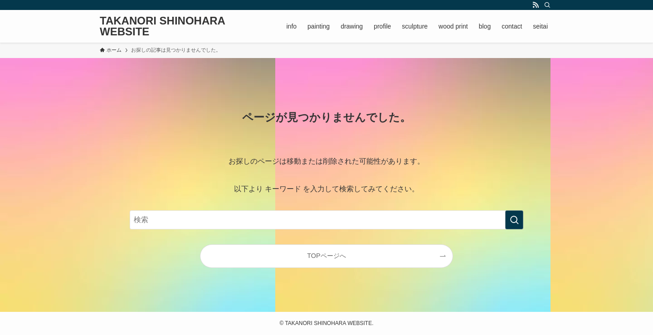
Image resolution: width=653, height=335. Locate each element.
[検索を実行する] (514, 219)
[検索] (547, 5)
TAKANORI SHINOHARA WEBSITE (162, 26)
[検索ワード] (326, 219)
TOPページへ (326, 255)
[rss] (535, 5)
